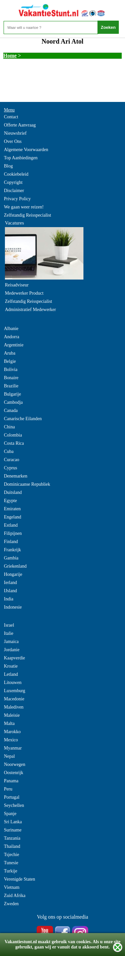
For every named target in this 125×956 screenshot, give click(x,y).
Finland (11, 541)
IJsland (10, 590)
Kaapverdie (14, 657)
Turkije (10, 870)
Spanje (10, 813)
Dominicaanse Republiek (27, 484)
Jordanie (11, 649)
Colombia (13, 435)
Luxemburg (14, 690)
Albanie (11, 328)
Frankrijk (12, 549)
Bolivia (10, 369)
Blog (8, 166)
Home (10, 55)
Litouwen (13, 682)
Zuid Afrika (15, 895)
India (8, 598)
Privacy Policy (17, 198)
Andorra (11, 336)
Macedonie (14, 698)
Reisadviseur (16, 285)
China (9, 426)
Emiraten (12, 508)
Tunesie (11, 862)
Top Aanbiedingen (21, 157)
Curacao (11, 459)
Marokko (12, 731)
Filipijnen (13, 533)
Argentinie (14, 344)
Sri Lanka (13, 821)
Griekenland (15, 566)
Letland (11, 674)
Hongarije (13, 574)
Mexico (11, 739)
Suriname (13, 830)
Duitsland (13, 492)
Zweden (11, 903)
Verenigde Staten (19, 879)
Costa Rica (14, 443)
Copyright (13, 182)
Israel (9, 625)
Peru (8, 789)
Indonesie (13, 607)
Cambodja (13, 402)
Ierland (10, 582)
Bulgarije (12, 394)
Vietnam (11, 887)
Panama (11, 780)
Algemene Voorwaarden (26, 149)
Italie (8, 633)
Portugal (11, 797)
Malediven (14, 707)
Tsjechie (11, 854)
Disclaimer (14, 190)
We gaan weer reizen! (24, 207)
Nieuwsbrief (15, 133)
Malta (9, 723)
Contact (11, 116)
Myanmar (13, 748)
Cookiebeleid (16, 174)
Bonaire (11, 377)
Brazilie (11, 385)
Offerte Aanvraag (20, 125)
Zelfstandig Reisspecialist (27, 215)
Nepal (9, 756)
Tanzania (12, 838)
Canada (11, 410)
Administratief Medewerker (30, 309)
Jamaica (11, 641)
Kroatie (11, 666)
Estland (11, 525)
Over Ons (13, 141)
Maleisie (12, 715)
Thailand (12, 846)
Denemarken (15, 476)
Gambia (11, 558)
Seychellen (14, 805)
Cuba (9, 451)
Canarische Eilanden (23, 418)
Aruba (9, 353)
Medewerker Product (24, 293)
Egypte (10, 500)
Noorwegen (14, 764)
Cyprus (10, 467)
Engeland (12, 517)
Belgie (10, 361)
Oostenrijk (13, 772)
